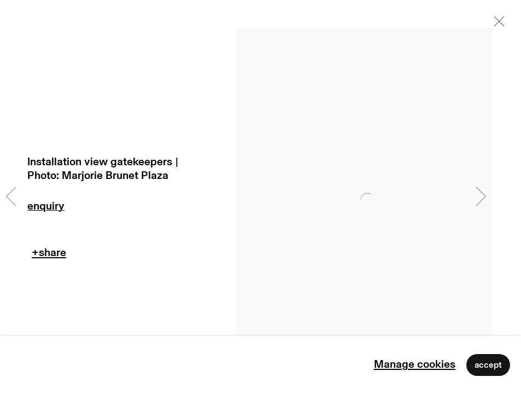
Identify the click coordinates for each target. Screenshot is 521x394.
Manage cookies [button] (414, 364)
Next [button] (481, 197)
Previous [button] (11, 197)
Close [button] (496, 24)
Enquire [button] (104, 209)
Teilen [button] (49, 255)
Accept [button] (488, 365)
